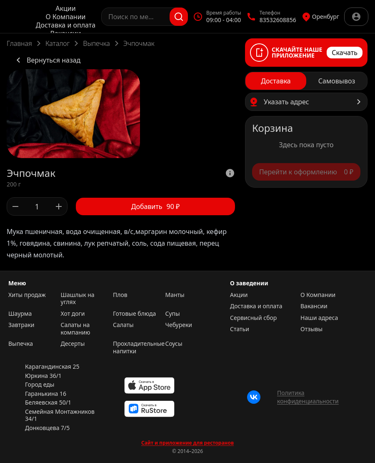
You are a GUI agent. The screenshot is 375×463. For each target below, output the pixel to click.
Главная (19, 43)
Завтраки (21, 325)
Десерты (73, 343)
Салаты (123, 325)
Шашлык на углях (78, 298)
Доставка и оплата (65, 25)
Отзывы (311, 329)
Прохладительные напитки (137, 347)
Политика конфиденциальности (308, 397)
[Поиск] (179, 17)
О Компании (65, 16)
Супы (172, 313)
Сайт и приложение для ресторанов (187, 443)
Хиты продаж (27, 295)
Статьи (239, 329)
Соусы (173, 343)
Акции (65, 8)
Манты (175, 295)
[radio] (275, 81)
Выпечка (96, 43)
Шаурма (20, 313)
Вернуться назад (46, 60)
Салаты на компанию (75, 328)
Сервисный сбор (253, 318)
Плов (120, 295)
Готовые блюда (134, 313)
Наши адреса (319, 318)
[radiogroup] (306, 81)
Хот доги (73, 313)
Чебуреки (178, 325)
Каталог (57, 43)
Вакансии (314, 306)
